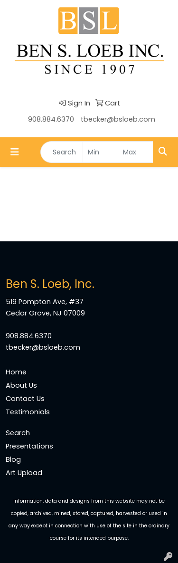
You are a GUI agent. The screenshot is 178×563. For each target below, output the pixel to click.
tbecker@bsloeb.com (118, 119)
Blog (13, 459)
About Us (21, 385)
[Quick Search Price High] (135, 152)
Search (18, 433)
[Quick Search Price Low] (100, 152)
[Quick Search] (61, 152)
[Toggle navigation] (15, 152)
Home (16, 372)
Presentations (29, 446)
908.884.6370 (51, 119)
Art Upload (24, 472)
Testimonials (28, 412)
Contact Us (25, 398)
